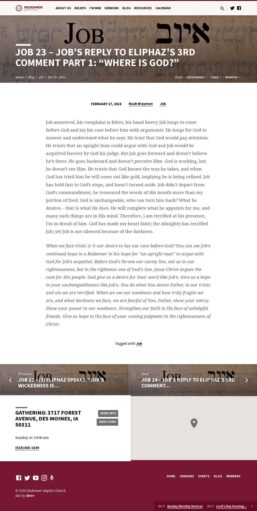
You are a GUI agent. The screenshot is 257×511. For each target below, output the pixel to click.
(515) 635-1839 (27, 447)
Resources (143, 8)
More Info (106, 413)
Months (233, 77)
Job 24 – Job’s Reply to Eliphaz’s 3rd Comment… (188, 382)
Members (233, 476)
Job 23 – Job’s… (58, 77)
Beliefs (80, 8)
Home (20, 77)
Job (41, 77)
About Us (63, 8)
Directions (106, 422)
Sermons (111, 8)
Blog (126, 8)
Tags (216, 77)
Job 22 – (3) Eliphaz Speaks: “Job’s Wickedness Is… (61, 382)
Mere (30, 495)
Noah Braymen (141, 103)
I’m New (95, 8)
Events (204, 476)
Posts (179, 77)
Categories (197, 77)
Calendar (163, 8)
